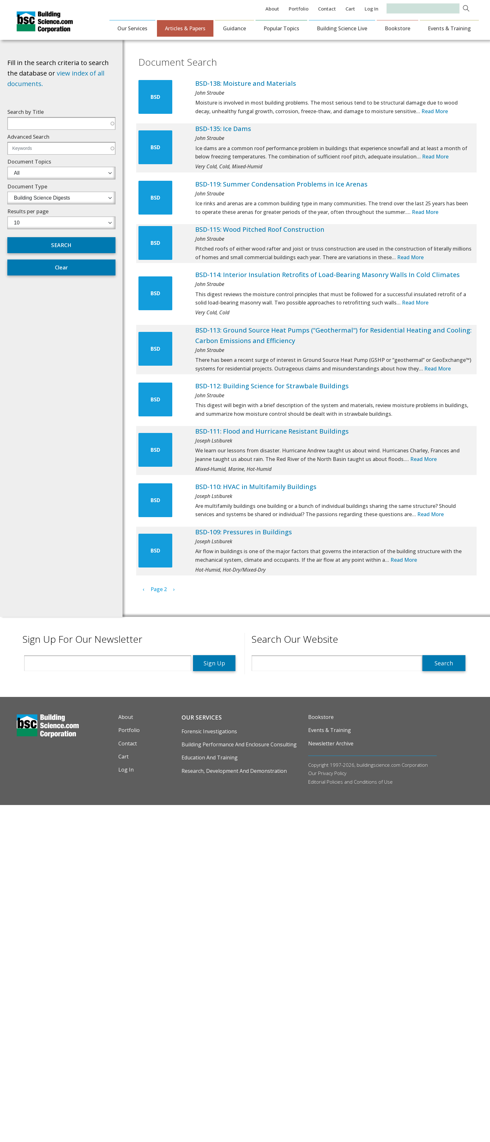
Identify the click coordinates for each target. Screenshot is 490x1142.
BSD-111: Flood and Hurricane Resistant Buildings (272, 431)
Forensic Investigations (209, 731)
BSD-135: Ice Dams (223, 128)
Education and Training (210, 757)
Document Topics (29, 161)
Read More (434, 111)
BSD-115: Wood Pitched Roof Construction (259, 229)
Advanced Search (28, 136)
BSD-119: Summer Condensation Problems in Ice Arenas (281, 184)
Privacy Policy (332, 773)
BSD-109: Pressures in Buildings (243, 532)
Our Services (132, 28)
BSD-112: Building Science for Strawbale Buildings (272, 386)
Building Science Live (342, 28)
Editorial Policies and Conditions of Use (350, 782)
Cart (350, 8)
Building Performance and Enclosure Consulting (239, 744)
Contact (327, 8)
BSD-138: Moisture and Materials (245, 83)
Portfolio (298, 8)
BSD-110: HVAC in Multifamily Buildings (255, 486)
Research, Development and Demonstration (234, 770)
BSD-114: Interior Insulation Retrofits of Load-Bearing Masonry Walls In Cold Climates (327, 274)
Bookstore (397, 28)
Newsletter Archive (330, 743)
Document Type (27, 186)
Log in (371, 8)
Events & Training (449, 28)
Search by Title (25, 111)
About (272, 8)
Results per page (27, 211)
